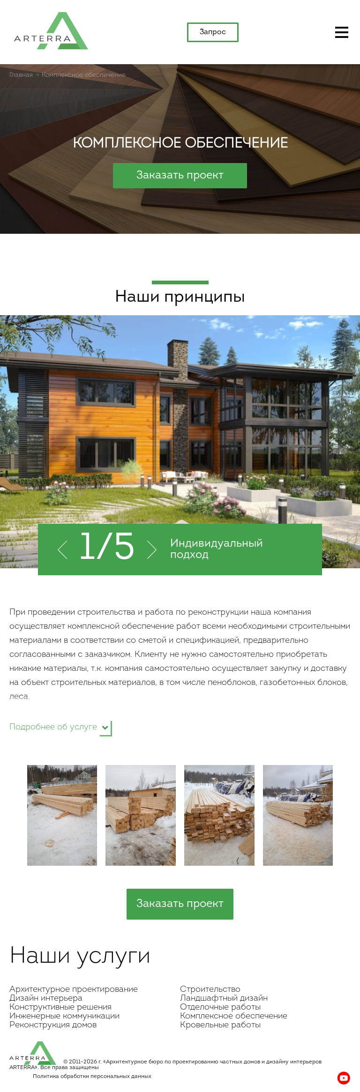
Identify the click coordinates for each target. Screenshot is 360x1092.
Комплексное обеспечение (233, 1016)
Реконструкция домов (53, 1025)
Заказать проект (180, 175)
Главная (21, 75)
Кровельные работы (220, 1025)
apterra (51, 30)
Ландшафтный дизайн (224, 998)
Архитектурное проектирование (73, 989)
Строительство (210, 989)
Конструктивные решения (60, 1007)
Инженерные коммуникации (64, 1016)
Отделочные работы (220, 1007)
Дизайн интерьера (45, 998)
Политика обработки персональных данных (92, 1076)
